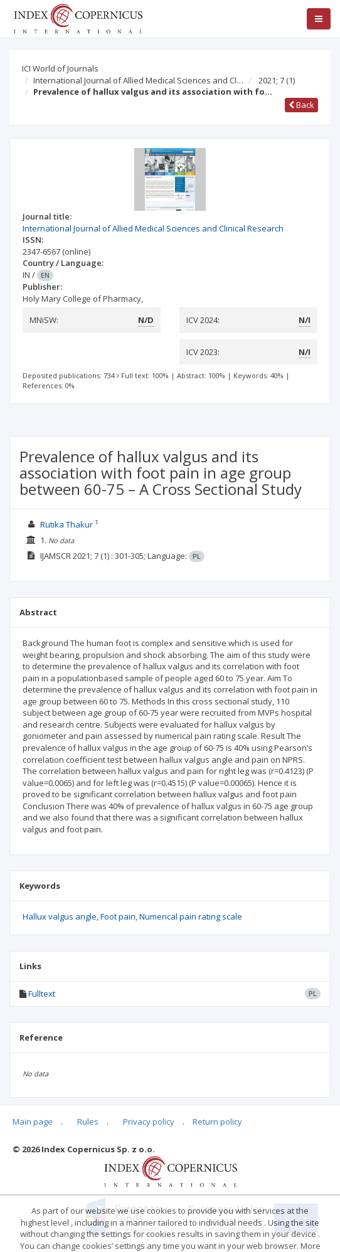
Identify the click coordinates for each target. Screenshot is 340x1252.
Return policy (217, 1121)
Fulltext (41, 993)
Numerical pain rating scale (190, 916)
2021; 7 (276, 80)
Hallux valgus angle (60, 916)
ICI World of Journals (60, 68)
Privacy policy (148, 1121)
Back (301, 104)
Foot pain (117, 916)
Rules (87, 1121)
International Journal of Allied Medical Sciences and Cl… (138, 80)
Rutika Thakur (66, 524)
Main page (33, 1121)
